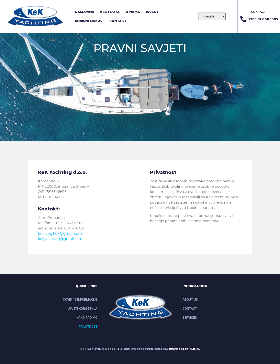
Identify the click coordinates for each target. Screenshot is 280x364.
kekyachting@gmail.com (60, 239)
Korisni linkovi (89, 21)
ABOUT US (190, 299)
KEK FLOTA (110, 12)
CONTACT (190, 308)
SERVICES (190, 317)
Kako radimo (86, 317)
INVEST (152, 12)
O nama (133, 12)
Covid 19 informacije (80, 299)
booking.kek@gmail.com (60, 233)
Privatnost (88, 327)
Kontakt (117, 21)
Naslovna (84, 12)
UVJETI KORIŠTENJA (82, 308)
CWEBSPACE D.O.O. (184, 349)
